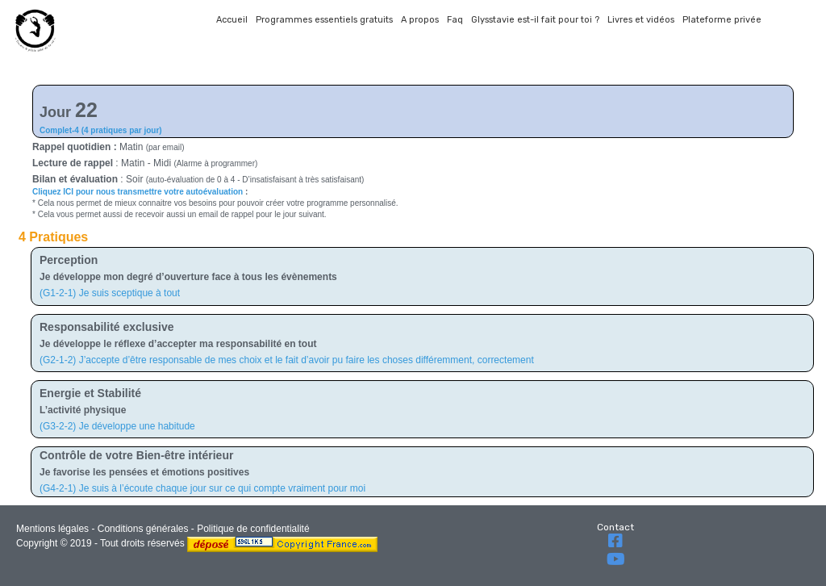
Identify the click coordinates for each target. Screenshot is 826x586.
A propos (420, 20)
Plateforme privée (721, 20)
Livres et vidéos (640, 20)
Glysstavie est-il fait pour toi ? (535, 20)
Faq (455, 20)
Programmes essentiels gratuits (324, 20)
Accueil (232, 20)
